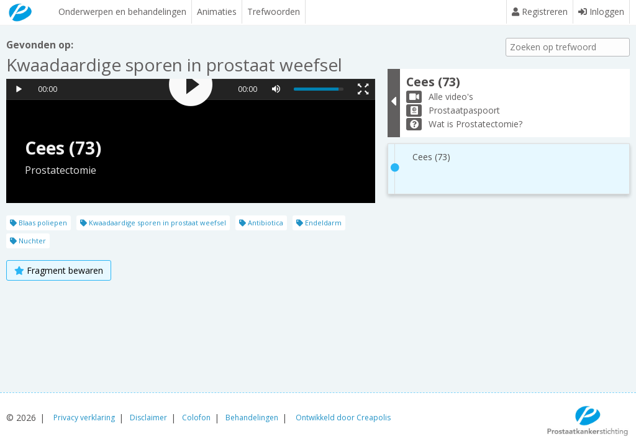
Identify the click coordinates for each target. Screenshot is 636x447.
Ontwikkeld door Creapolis (343, 417)
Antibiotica (261, 222)
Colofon (196, 417)
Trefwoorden (273, 11)
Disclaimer (148, 417)
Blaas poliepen (38, 222)
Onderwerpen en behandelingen (122, 11)
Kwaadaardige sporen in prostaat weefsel (153, 222)
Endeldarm (319, 222)
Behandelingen (251, 417)
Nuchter (28, 240)
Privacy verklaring (84, 417)
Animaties (216, 11)
